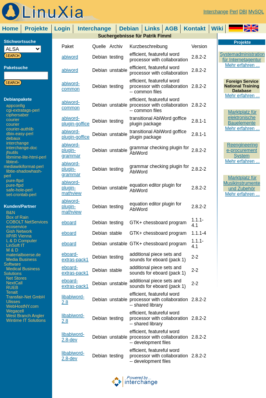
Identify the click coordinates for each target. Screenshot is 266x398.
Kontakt (195, 28)
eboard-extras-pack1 (75, 257)
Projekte (36, 28)
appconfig (15, 105)
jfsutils (12, 152)
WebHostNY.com (22, 306)
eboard (69, 222)
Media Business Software (20, 261)
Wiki (217, 28)
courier (13, 119)
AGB (171, 28)
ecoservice (16, 226)
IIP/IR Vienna (19, 236)
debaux (13, 138)
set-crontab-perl (21, 194)
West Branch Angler (25, 315)
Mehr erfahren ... (242, 65)
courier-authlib (20, 129)
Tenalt (12, 292)
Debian (129, 28)
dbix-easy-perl (19, 133)
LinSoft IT (15, 245)
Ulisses (13, 301)
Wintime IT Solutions (26, 320)
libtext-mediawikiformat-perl (23, 164)
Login (62, 28)
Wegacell (15, 311)
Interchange (215, 11)
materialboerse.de (23, 254)
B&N (10, 212)
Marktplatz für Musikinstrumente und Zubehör (241, 183)
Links (152, 28)
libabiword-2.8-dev (73, 337)
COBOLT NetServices (27, 222)
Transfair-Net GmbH (25, 296)
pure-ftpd (15, 180)
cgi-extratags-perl (23, 110)
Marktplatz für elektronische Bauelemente (242, 117)
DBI (243, 11)
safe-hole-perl (19, 189)
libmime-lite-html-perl (26, 157)
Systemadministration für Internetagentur (242, 57)
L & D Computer (21, 240)
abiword (70, 57)
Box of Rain (17, 217)
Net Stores (16, 278)
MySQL (256, 11)
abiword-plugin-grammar (71, 150)
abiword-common (71, 86)
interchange (17, 143)
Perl (234, 11)
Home (10, 28)
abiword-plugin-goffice (75, 121)
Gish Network (19, 231)
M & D (12, 250)
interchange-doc (21, 147)
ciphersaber (17, 114)
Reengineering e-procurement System (242, 150)
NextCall (14, 282)
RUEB (12, 287)
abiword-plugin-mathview (71, 188)
